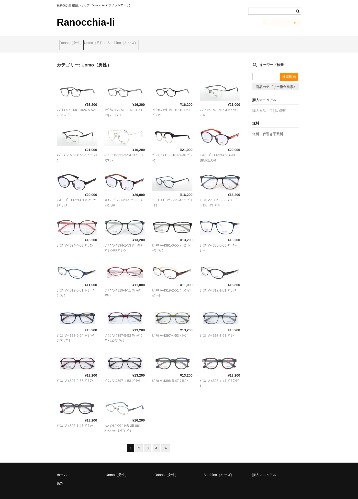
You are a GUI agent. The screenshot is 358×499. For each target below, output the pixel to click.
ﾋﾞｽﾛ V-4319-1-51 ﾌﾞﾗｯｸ (218, 284)
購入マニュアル (264, 468)
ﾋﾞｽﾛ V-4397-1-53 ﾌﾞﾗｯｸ (122, 374)
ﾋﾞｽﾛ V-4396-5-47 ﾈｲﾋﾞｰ (170, 374)
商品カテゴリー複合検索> (275, 80)
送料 (60, 477)
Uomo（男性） (107, 41)
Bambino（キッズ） (144, 41)
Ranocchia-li (86, 22)
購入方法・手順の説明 (269, 104)
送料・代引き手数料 (267, 127)
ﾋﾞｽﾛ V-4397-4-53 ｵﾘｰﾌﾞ (170, 329)
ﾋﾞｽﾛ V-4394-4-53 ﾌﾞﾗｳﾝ (75, 238)
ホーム (62, 468)
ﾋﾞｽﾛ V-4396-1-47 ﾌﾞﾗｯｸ (75, 419)
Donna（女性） (74, 41)
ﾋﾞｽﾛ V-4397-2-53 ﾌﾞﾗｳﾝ (75, 374)
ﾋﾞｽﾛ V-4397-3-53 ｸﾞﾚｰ (217, 329)
